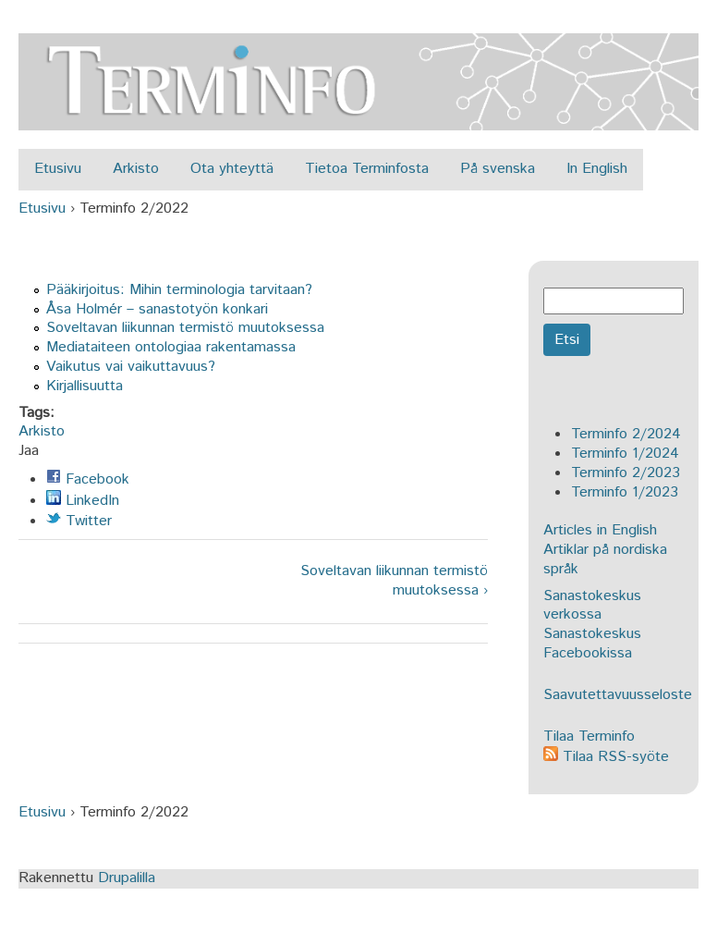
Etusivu (57, 168)
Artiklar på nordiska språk (605, 559)
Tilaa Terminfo (589, 736)
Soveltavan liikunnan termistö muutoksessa (185, 327)
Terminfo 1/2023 (624, 492)
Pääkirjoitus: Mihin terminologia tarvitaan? (179, 290)
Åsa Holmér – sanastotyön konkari (157, 309)
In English (596, 168)
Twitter (79, 521)
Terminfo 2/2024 (626, 434)
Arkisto (136, 168)
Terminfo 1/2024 (625, 453)
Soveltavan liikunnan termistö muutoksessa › (394, 581)
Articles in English (600, 530)
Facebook (87, 479)
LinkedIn (82, 500)
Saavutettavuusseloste (617, 695)
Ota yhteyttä (231, 168)
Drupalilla (126, 878)
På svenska (497, 168)
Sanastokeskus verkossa (592, 605)
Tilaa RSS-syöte (606, 756)
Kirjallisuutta (84, 386)
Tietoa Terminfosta (367, 168)
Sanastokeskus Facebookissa (592, 643)
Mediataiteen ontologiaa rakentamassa (171, 347)
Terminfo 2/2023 (625, 473)
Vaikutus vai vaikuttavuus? (130, 366)
